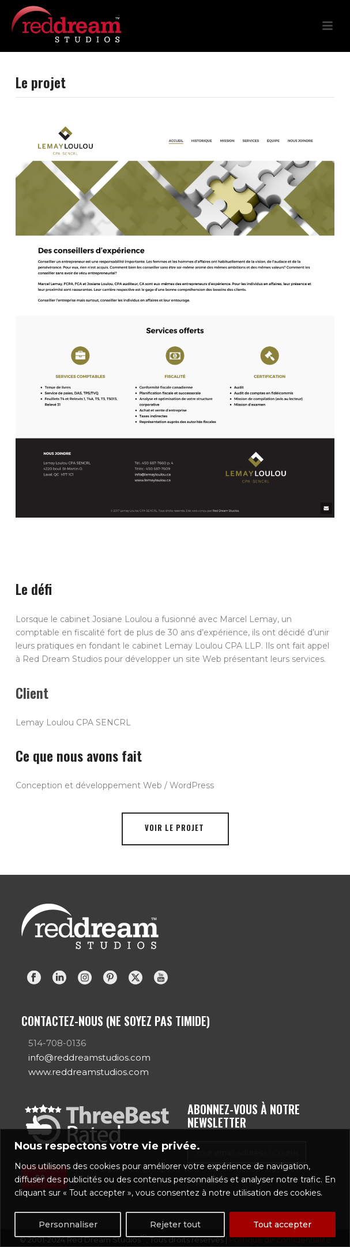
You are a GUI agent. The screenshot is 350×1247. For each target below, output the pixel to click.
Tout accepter (282, 1224)
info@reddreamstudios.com (89, 1057)
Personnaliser (68, 1224)
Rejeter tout (175, 1224)
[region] (175, 1188)
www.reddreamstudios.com (88, 1071)
